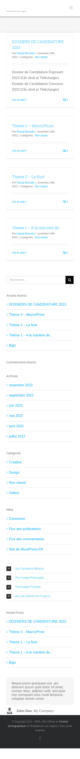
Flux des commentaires (26, 539)
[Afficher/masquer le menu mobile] (71, 7)
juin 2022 (16, 405)
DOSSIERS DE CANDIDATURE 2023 (37, 304)
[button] (40, 568)
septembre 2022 (21, 395)
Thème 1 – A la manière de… (36, 227)
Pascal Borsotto (26, 53)
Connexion (17, 519)
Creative (15, 462)
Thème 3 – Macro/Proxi (33, 125)
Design (14, 472)
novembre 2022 (21, 385)
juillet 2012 (17, 436)
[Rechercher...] (35, 280)
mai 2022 (16, 416)
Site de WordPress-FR (26, 549)
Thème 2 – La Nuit (28, 176)
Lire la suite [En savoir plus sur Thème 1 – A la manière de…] (18, 252)
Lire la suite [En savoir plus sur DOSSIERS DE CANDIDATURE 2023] (18, 99)
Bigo (12, 345)
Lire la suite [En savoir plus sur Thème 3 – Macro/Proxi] (18, 150)
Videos (14, 493)
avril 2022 (16, 426)
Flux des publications (25, 529)
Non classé (41, 57)
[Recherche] (69, 280)
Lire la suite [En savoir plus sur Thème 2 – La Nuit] (18, 201)
